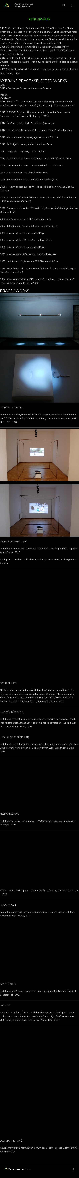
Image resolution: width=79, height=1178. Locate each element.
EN (63, 5)
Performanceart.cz (17, 1169)
